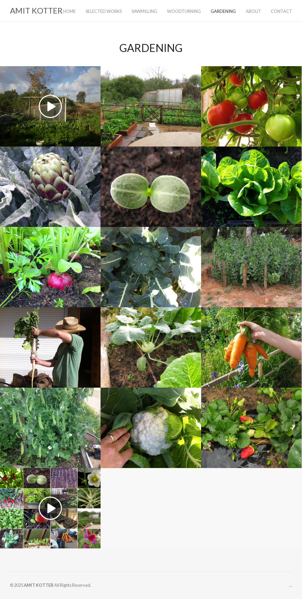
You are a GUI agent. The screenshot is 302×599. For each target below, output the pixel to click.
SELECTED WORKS (104, 11)
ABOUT (253, 11)
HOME (69, 11)
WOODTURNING (184, 11)
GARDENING (223, 11)
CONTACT (281, 11)
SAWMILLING (144, 11)
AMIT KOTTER (36, 10)
